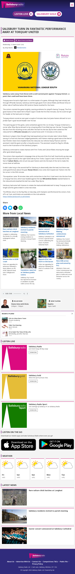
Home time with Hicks (20, 304)
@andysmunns (20, 47)
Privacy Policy (37, 564)
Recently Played (37, 314)
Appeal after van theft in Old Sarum (46, 255)
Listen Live (33, 352)
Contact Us (36, 562)
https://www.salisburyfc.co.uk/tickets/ (16, 196)
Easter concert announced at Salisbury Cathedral (46, 226)
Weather (7, 455)
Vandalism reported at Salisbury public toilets (28, 262)
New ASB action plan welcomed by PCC (64, 257)
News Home (9, 40)
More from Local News (25, 40)
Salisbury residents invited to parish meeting (28, 225)
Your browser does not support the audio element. (15, 293)
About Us (10, 562)
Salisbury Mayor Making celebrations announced (64, 227)
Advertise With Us (23, 562)
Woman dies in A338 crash (11, 255)
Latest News (9, 485)
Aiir (53, 570)
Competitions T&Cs (50, 562)
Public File (64, 562)
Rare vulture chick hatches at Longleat (11, 225)
